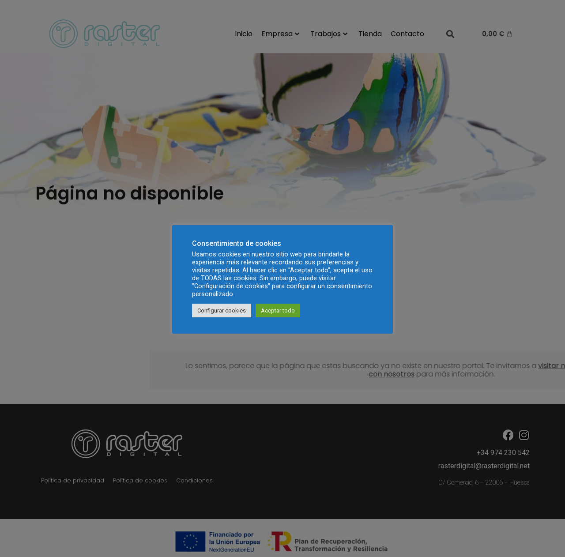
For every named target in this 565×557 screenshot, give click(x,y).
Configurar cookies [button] (221, 310)
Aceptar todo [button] (278, 310)
